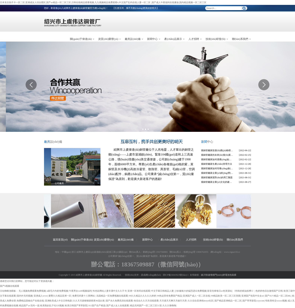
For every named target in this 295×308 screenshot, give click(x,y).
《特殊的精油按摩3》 (244, 291)
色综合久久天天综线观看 (146, 300)
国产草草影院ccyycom (253, 300)
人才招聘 (194, 39)
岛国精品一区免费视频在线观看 (112, 295)
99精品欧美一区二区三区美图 (225, 295)
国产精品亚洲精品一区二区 (228, 300)
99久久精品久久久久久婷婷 (142, 295)
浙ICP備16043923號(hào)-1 (176, 275)
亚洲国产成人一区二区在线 (196, 295)
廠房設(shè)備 (133, 39)
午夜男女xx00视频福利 (80, 291)
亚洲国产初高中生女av (252, 295)
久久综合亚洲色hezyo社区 (201, 300)
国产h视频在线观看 (9, 286)
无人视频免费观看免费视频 (32, 291)
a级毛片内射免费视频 (57, 291)
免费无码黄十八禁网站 (83, 295)
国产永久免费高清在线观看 (119, 300)
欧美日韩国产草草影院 (76, 305)
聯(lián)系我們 (240, 39)
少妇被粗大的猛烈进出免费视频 (190, 291)
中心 (207, 141)
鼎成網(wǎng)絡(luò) (151, 275)
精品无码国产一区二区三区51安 (146, 305)
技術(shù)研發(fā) (215, 39)
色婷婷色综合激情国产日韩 (269, 291)
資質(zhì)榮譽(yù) (108, 39)
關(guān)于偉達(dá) (81, 39)
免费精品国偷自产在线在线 (30, 300)
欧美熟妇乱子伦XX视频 (52, 305)
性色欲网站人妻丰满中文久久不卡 (110, 291)
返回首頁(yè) (60, 239)
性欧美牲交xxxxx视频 (276, 300)
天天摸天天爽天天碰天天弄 (173, 300)
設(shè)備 (53, 141)
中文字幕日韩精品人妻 (162, 291)
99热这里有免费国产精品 (169, 295)
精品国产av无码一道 (29, 305)
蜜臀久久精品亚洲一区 (60, 295)
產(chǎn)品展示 (173, 39)
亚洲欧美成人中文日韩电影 (58, 300)
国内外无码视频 (25, 295)
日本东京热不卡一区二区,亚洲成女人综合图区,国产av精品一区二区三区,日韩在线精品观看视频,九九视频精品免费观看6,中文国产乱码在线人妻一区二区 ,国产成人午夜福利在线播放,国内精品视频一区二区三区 (103, 2)
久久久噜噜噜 (169, 305)
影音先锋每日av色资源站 (219, 291)
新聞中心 (152, 39)
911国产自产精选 (96, 305)
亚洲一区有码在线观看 (139, 291)
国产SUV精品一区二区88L (278, 295)
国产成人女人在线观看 (117, 305)
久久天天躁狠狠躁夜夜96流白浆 (89, 300)
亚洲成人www (41, 295)
